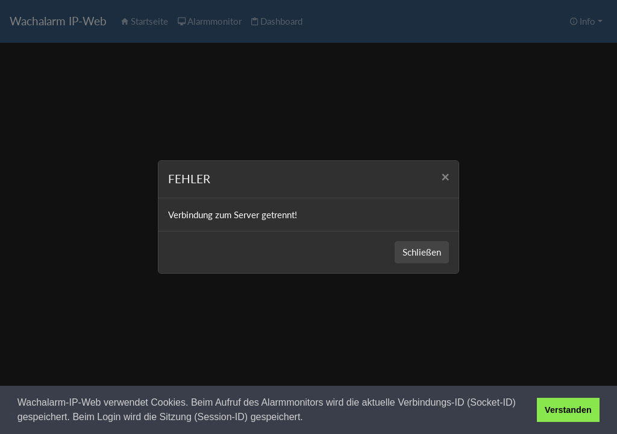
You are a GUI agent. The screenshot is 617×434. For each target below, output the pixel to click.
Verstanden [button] (568, 410)
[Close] (445, 177)
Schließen (421, 252)
